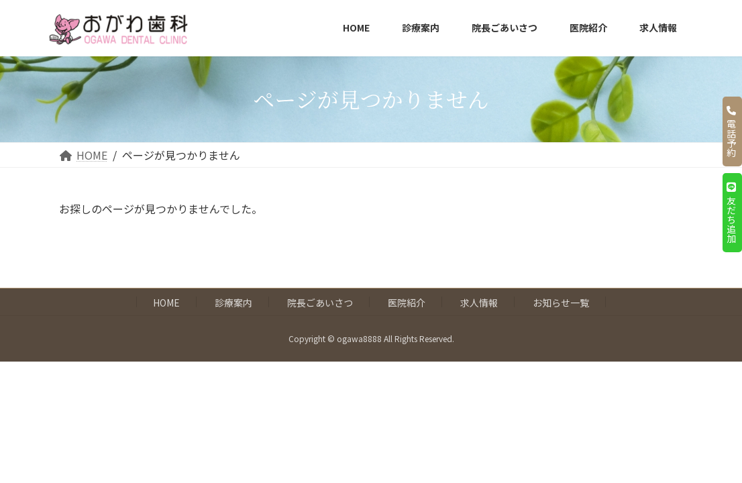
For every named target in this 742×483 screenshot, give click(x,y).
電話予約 (731, 131)
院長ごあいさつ (320, 302)
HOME (166, 302)
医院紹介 (406, 302)
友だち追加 (731, 212)
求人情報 (479, 302)
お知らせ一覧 (561, 302)
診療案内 (233, 302)
